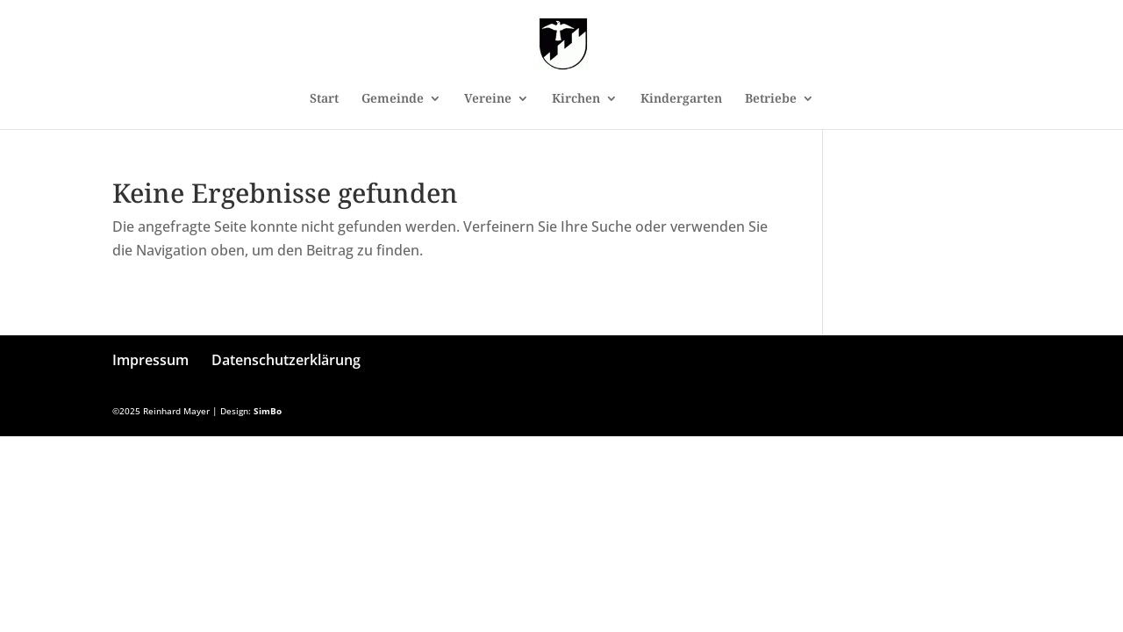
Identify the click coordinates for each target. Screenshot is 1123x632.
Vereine (487, 99)
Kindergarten (681, 99)
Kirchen (576, 99)
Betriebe (771, 99)
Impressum (150, 360)
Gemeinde (392, 99)
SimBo (268, 411)
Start (324, 99)
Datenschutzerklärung (286, 360)
